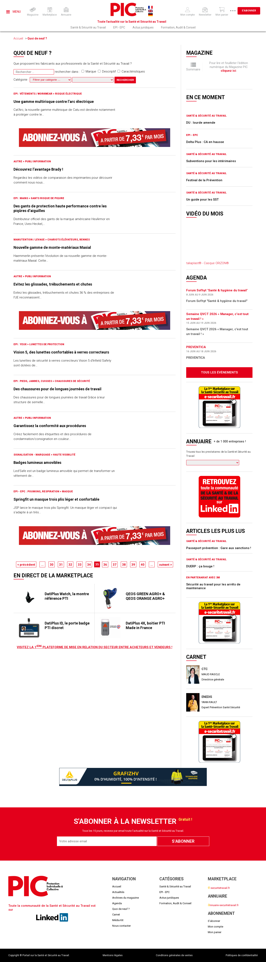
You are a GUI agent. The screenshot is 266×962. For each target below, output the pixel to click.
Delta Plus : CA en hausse (205, 142)
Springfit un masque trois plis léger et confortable (56, 499)
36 (105, 565)
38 (124, 565)
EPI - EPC (119, 27)
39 (133, 565)
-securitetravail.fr (219, 887)
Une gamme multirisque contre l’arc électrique (54, 101)
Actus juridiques (143, 27)
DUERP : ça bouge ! (200, 566)
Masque (67, 491)
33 (79, 565)
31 (61, 565)
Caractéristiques (131, 71)
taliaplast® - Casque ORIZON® (207, 263)
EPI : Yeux (20, 344)
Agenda (117, 903)
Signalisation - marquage (32, 454)
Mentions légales (113, 955)
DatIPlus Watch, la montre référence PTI (67, 596)
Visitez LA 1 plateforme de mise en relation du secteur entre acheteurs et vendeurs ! (94, 647)
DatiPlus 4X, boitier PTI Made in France (145, 625)
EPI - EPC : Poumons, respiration (37, 491)
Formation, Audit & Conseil (178, 27)
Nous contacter (121, 925)
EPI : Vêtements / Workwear (33, 93)
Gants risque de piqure (47, 198)
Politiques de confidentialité (242, 955)
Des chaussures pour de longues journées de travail (57, 389)
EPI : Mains (21, 198)
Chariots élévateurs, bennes (68, 239)
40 (142, 565)
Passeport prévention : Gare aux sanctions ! (218, 548)
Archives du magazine (125, 897)
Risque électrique (68, 93)
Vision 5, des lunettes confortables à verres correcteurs (61, 352)
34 (89, 565)
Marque (88, 71)
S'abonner (249, 10)
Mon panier (214, 932)
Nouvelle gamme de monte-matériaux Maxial (52, 247)
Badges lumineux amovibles (37, 462)
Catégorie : (43, 79)
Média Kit (117, 920)
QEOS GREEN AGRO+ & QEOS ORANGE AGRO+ (145, 596)
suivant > (165, 565)
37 (114, 565)
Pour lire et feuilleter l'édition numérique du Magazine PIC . (228, 67)
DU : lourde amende (200, 122)
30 (51, 565)
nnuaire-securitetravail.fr (223, 905)
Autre (18, 161)
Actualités (118, 892)
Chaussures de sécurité (72, 381)
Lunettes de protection (46, 344)
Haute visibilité (64, 454)
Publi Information (38, 161)
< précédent (26, 565)
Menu (13, 12)
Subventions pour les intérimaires (211, 161)
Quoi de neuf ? (37, 38)
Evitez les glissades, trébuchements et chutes (53, 284)
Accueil (18, 38)
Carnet (116, 914)
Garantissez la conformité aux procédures (50, 426)
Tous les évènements (219, 372)
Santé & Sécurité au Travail (88, 27)
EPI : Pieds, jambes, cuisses (33, 381)
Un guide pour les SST (202, 199)
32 (70, 565)
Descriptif (107, 71)
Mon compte (215, 926)
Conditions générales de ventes (174, 955)
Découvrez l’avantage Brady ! (38, 169)
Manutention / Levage (29, 239)
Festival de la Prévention (204, 180)
